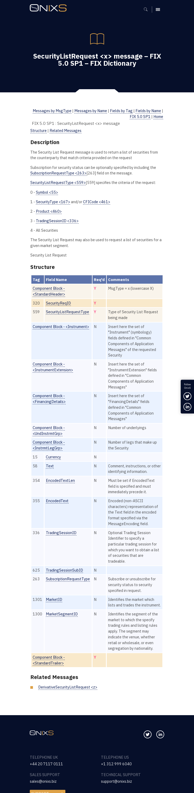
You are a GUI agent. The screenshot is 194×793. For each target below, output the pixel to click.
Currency (53, 456)
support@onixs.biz (116, 781)
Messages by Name (90, 110)
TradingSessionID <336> (57, 220)
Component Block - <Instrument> (61, 326)
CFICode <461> (96, 201)
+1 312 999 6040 (116, 763)
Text (50, 465)
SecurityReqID (58, 303)
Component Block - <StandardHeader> (49, 291)
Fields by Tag (121, 110)
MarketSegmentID (62, 613)
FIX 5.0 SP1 (140, 116)
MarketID (54, 599)
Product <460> (49, 211)
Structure (38, 130)
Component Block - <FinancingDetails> (49, 398)
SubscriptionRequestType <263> (58, 172)
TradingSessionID (61, 532)
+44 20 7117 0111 (46, 763)
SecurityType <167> (53, 201)
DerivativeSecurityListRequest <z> (67, 687)
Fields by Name (148, 110)
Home (158, 116)
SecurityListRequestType (67, 311)
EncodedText (57, 500)
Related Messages (65, 130)
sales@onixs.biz (43, 781)
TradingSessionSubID (64, 570)
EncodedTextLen (60, 480)
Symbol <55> (47, 192)
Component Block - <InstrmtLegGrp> (49, 445)
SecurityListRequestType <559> (58, 182)
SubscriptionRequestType (68, 578)
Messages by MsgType (52, 110)
